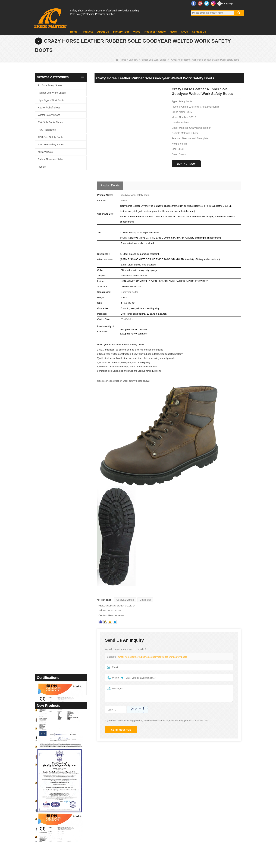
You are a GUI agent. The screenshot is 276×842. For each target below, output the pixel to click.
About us (104, 771)
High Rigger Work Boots (51, 100)
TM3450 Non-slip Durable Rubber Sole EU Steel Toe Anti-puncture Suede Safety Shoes (67, 627)
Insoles (42, 166)
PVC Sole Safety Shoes (51, 144)
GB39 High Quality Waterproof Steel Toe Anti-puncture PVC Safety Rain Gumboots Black (67, 537)
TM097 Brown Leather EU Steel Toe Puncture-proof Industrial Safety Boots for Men (67, 555)
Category (133, 59)
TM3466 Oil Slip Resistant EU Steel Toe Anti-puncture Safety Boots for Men (67, 573)
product (103, 781)
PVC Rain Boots (47, 129)
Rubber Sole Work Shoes (153, 59)
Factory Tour (121, 31)
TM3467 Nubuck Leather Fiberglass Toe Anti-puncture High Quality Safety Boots (67, 500)
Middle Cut (145, 600)
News (173, 31)
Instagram (214, 3)
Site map (218, 823)
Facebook (194, 3)
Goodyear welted (125, 600)
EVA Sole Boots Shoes (50, 122)
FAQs (184, 31)
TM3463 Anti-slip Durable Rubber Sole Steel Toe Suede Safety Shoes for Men (67, 591)
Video (136, 31)
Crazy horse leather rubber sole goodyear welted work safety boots (152, 657)
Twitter (207, 3)
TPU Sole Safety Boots (50, 137)
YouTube (200, 3)
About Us (103, 31)
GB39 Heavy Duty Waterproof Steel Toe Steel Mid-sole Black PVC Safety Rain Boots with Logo (67, 519)
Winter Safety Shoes (49, 115)
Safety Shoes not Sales (51, 159)
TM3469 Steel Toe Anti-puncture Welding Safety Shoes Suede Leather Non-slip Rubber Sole (67, 464)
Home (73, 31)
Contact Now (186, 163)
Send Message (121, 729)
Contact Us (199, 31)
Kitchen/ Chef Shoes (49, 107)
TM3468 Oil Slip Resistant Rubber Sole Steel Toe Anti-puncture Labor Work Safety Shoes (67, 482)
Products (87, 31)
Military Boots (45, 152)
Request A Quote (155, 31)
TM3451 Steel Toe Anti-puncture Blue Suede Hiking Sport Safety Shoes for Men (67, 609)
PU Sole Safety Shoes (50, 85)
